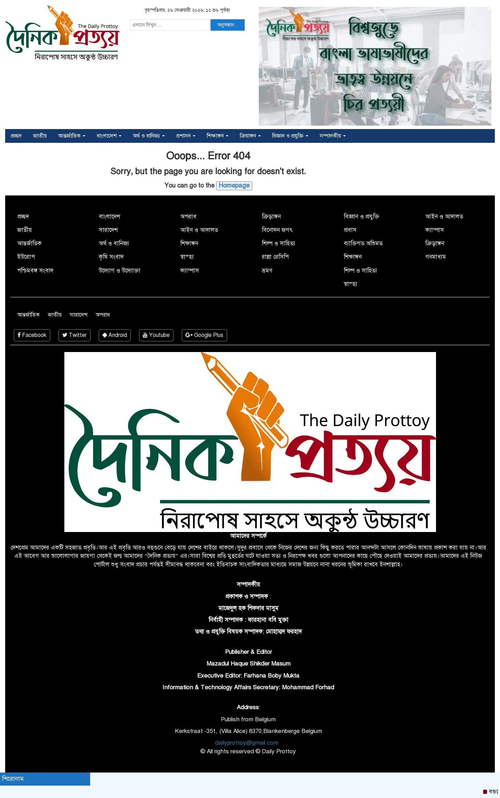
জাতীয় (40, 135)
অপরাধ (188, 216)
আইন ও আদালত (199, 230)
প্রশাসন (185, 135)
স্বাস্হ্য (187, 256)
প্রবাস (350, 230)
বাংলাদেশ (109, 135)
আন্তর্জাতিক (71, 135)
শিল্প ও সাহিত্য (278, 243)
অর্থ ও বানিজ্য (149, 135)
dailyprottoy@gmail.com (246, 742)
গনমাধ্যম (435, 256)
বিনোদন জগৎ (277, 230)
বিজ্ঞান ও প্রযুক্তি (290, 135)
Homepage (234, 185)
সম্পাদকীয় (333, 135)
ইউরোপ (26, 256)
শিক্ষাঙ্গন (217, 135)
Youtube (156, 335)
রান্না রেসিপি (275, 256)
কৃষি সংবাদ (111, 256)
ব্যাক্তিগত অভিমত (363, 243)
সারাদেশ (108, 230)
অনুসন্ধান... (227, 25)
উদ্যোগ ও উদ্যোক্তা (119, 270)
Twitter (74, 335)
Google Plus (204, 335)
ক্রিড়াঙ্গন (271, 216)
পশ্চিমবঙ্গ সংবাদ (35, 270)
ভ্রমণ (267, 270)
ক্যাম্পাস (189, 270)
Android (115, 335)
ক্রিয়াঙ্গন (250, 135)
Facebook (32, 335)
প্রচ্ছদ (16, 135)
